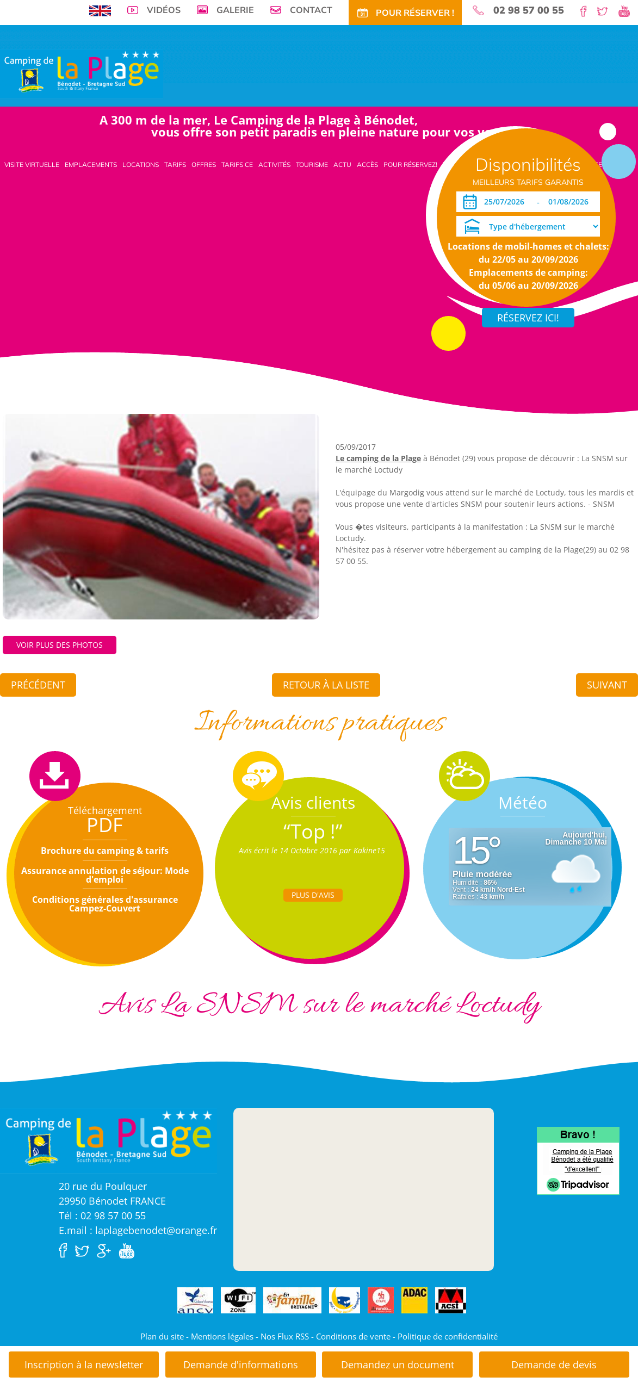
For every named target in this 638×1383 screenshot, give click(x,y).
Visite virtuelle (31, 164)
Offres (203, 164)
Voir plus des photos (59, 645)
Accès (367, 164)
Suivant (607, 684)
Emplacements (91, 164)
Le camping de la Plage (378, 458)
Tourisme (312, 164)
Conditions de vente (353, 1336)
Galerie (235, 9)
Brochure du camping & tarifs (105, 851)
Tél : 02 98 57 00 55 (102, 1215)
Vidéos (164, 9)
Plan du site (162, 1336)
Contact (311, 9)
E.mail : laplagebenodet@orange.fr (138, 1230)
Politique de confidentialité (448, 1336)
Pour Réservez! (410, 164)
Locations (140, 164)
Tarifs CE (237, 164)
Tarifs (175, 164)
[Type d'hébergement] (528, 226)
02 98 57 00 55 (528, 10)
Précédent (38, 684)
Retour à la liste (326, 684)
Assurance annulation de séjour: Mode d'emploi (105, 875)
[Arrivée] (506, 201)
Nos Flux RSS (285, 1336)
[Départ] (571, 201)
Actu (342, 164)
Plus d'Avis (313, 895)
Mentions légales (222, 1336)
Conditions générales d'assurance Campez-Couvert (105, 904)
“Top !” (313, 831)
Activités (274, 164)
